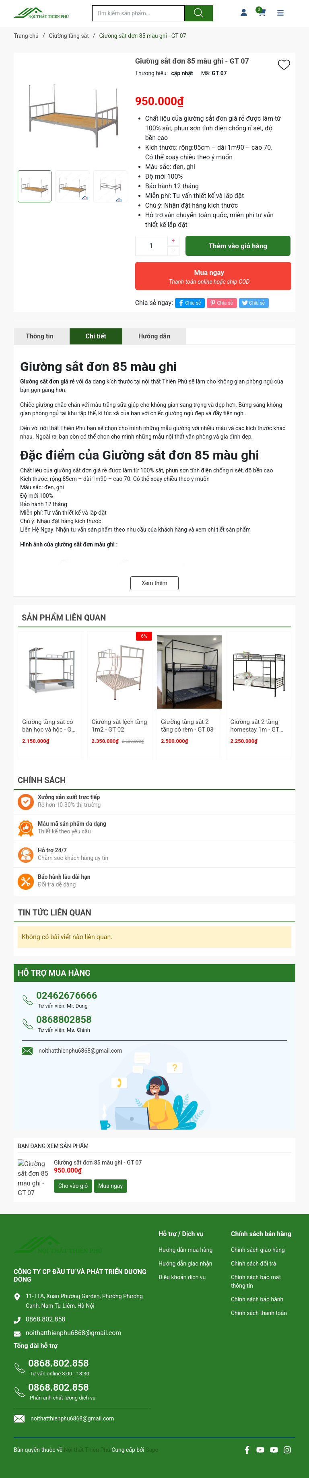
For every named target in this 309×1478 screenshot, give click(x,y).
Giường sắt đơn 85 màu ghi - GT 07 (98, 1159)
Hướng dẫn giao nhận (185, 1255)
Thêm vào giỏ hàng (238, 246)
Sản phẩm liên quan (64, 618)
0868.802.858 (45, 1311)
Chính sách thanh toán (259, 1304)
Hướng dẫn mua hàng (185, 1241)
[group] (72, 111)
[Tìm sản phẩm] (138, 13)
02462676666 (66, 992)
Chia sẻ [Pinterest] (221, 303)
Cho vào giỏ (73, 1182)
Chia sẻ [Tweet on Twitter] (253, 303)
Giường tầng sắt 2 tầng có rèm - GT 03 (187, 726)
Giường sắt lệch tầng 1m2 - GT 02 (119, 726)
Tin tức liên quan (54, 909)
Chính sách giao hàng (258, 1241)
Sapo (152, 1441)
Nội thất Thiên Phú (87, 1441)
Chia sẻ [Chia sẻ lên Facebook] (189, 303)
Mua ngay (209, 278)
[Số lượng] (151, 246)
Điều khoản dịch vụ (182, 1269)
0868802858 (64, 1016)
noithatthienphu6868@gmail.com (73, 1324)
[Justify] (197, 13)
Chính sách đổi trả (253, 1255)
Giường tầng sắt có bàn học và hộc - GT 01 (48, 729)
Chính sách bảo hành (257, 1291)
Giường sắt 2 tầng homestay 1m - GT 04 (255, 729)
